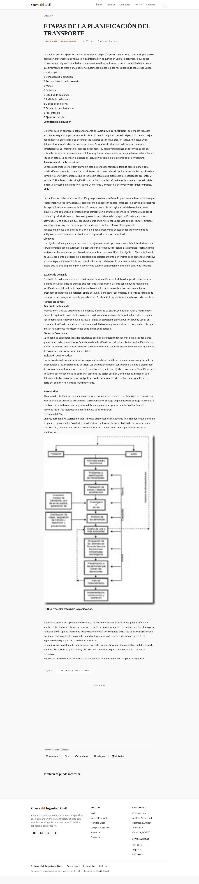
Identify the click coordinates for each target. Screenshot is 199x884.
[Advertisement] (99, 709)
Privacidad (89, 866)
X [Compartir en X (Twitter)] (67, 756)
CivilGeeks (137, 854)
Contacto (150, 4)
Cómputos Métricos (101, 827)
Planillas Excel (98, 822)
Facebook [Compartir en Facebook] (81, 756)
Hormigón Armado (141, 822)
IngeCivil (136, 849)
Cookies (103, 866)
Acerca (138, 4)
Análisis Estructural (142, 818)
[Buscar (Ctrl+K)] (165, 4)
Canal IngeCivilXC (141, 832)
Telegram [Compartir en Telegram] (100, 756)
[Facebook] (41, 833)
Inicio (47, 16)
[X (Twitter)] (48, 833)
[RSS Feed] (55, 833)
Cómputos (125, 4)
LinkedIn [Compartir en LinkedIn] (118, 756)
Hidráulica (137, 827)
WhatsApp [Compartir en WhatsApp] (52, 756)
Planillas (111, 4)
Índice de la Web (99, 818)
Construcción (139, 813)
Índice (99, 4)
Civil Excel (137, 844)
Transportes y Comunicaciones (60, 41)
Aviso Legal (73, 866)
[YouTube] (34, 833)
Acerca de (96, 832)
